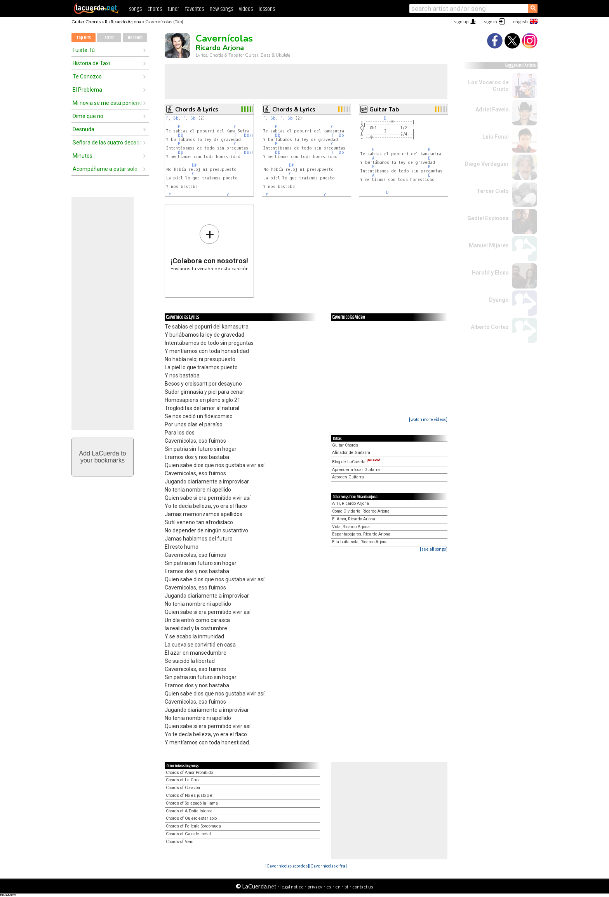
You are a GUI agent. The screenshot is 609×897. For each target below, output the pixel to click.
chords (155, 9)
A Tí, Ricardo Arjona (350, 503)
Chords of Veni (179, 841)
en (338, 886)
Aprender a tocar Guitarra (356, 469)
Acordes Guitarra (348, 477)
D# (194, 165)
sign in (490, 21)
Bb (176, 118)
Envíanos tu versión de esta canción (210, 247)
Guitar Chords (86, 21)
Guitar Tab (384, 109)
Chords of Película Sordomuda (193, 826)
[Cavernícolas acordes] (287, 865)
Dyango (499, 300)
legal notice (292, 886)
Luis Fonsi (495, 137)
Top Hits (83, 38)
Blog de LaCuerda (356, 461)
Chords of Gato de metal (188, 833)
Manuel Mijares (489, 245)
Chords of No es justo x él (190, 795)
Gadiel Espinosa (488, 218)
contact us (362, 886)
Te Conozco (87, 76)
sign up (461, 21)
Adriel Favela (492, 109)
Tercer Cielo (493, 191)
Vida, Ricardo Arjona (351, 526)
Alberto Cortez (490, 327)
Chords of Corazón (183, 787)
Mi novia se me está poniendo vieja (108, 103)
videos (246, 9)
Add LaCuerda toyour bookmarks (102, 457)
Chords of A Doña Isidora (189, 811)
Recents (135, 38)
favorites (194, 9)
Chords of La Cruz (183, 779)
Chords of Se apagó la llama (192, 803)
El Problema (87, 90)
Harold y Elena (490, 272)
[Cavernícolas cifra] (328, 865)
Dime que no (88, 116)
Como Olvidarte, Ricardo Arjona (361, 511)
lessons (267, 9)
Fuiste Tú (84, 50)
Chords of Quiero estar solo (191, 818)
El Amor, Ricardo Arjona (353, 519)
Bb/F (249, 135)
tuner (173, 9)
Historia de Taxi (91, 63)
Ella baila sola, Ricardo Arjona (360, 541)
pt (346, 886)
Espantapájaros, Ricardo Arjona (361, 534)
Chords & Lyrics (196, 109)
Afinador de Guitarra (351, 452)
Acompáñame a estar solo (105, 169)
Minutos (82, 156)
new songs (221, 9)
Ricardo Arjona (126, 21)
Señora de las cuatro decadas (108, 142)
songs (135, 9)
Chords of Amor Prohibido (189, 772)
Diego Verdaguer (487, 164)
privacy (315, 886)
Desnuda (83, 129)
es (328, 886)
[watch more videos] (428, 419)
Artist (109, 38)
